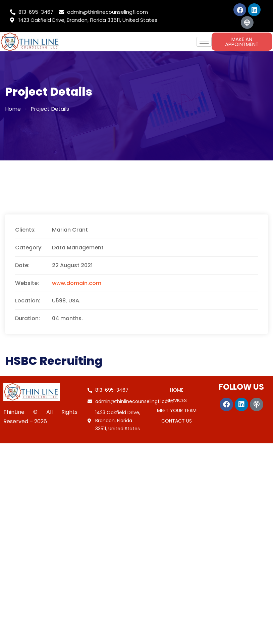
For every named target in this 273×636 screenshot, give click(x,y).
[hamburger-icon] (204, 42)
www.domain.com (76, 283)
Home (13, 109)
